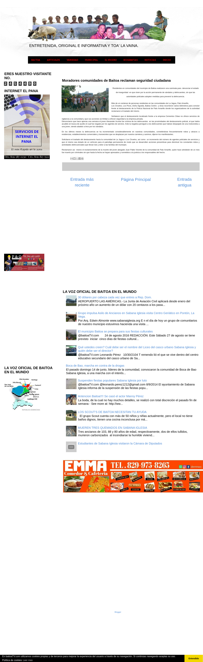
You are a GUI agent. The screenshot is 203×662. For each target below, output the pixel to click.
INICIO (167, 59)
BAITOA (35, 59)
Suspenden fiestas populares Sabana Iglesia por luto (112, 380)
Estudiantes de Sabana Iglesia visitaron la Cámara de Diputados (120, 443)
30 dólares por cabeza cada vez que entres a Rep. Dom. (115, 297)
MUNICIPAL (91, 59)
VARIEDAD (72, 59)
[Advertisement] (84, 240)
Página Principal (136, 179)
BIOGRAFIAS (131, 59)
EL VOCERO (111, 59)
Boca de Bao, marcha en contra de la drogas (95, 365)
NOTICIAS (150, 59)
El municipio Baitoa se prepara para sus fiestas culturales (115, 331)
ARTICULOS (53, 59)
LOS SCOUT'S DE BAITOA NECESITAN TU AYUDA (112, 412)
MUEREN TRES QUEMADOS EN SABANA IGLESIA (112, 427)
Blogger (118, 612)
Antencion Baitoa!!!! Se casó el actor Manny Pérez (111, 396)
